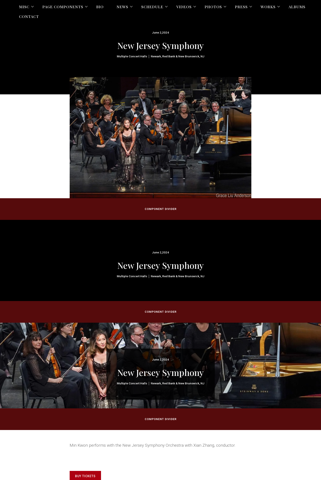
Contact (29, 16)
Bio (100, 6)
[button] (24, 6)
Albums (297, 6)
